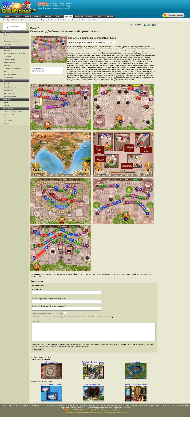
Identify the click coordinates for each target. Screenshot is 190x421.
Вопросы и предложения (11, 41)
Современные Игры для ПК (12, 111)
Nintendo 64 (79, 16)
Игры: (29, 20)
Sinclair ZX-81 (8, 121)
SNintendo (110, 16)
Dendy (17, 16)
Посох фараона (51, 366)
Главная (7, 16)
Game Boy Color (9, 90)
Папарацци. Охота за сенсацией (93, 366)
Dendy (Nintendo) (9, 59)
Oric (5, 118)
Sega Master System (10, 74)
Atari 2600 (7, 50)
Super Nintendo (8, 77)
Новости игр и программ (11, 38)
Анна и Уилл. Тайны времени (135, 388)
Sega (99, 16)
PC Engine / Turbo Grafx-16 (12, 68)
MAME (58, 16)
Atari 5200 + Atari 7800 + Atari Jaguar (32, 409)
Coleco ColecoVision (52, 409)
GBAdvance (37, 16)
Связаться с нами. (121, 413)
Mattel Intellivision (9, 62)
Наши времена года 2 (94, 388)
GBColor (48, 16)
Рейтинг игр (15, 20)
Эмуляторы (7, 409)
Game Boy (27, 16)
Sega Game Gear (9, 93)
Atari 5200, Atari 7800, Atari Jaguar (14, 53)
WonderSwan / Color (10, 96)
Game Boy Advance (10, 87)
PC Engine (89, 16)
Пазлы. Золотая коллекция (51, 388)
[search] (14, 26)
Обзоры (23, 20)
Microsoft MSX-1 (9, 115)
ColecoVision (8, 56)
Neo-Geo (7, 105)
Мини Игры (68, 16)
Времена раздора (135, 366)
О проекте (7, 35)
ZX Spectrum (8, 124)
